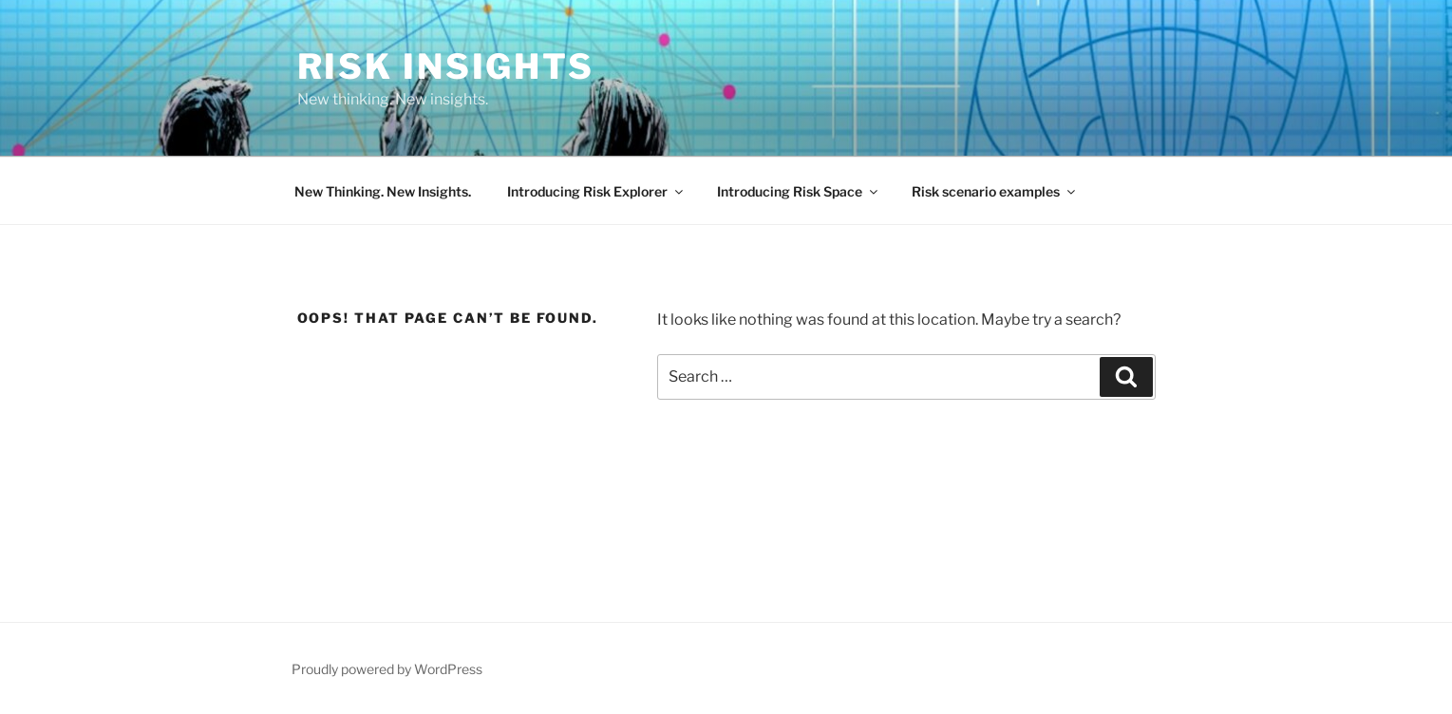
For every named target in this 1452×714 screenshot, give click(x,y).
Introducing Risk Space (798, 191)
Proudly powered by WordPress (387, 669)
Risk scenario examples (995, 191)
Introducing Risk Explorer (596, 191)
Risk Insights (445, 66)
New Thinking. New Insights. (382, 191)
